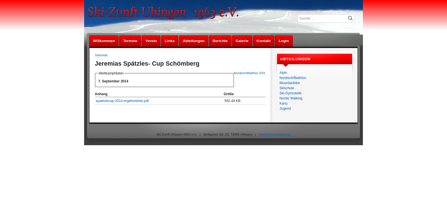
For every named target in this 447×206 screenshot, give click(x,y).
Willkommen (104, 41)
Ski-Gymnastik (291, 93)
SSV (262, 73)
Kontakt (264, 41)
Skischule (287, 88)
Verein (151, 41)
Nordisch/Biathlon (293, 78)
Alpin (283, 73)
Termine (130, 41)
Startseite (101, 55)
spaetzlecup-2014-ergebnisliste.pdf (122, 101)
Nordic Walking (291, 98)
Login (284, 41)
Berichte (220, 41)
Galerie (242, 41)
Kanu (284, 103)
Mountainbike (290, 83)
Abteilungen (193, 41)
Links (169, 41)
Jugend (285, 109)
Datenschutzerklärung (274, 134)
